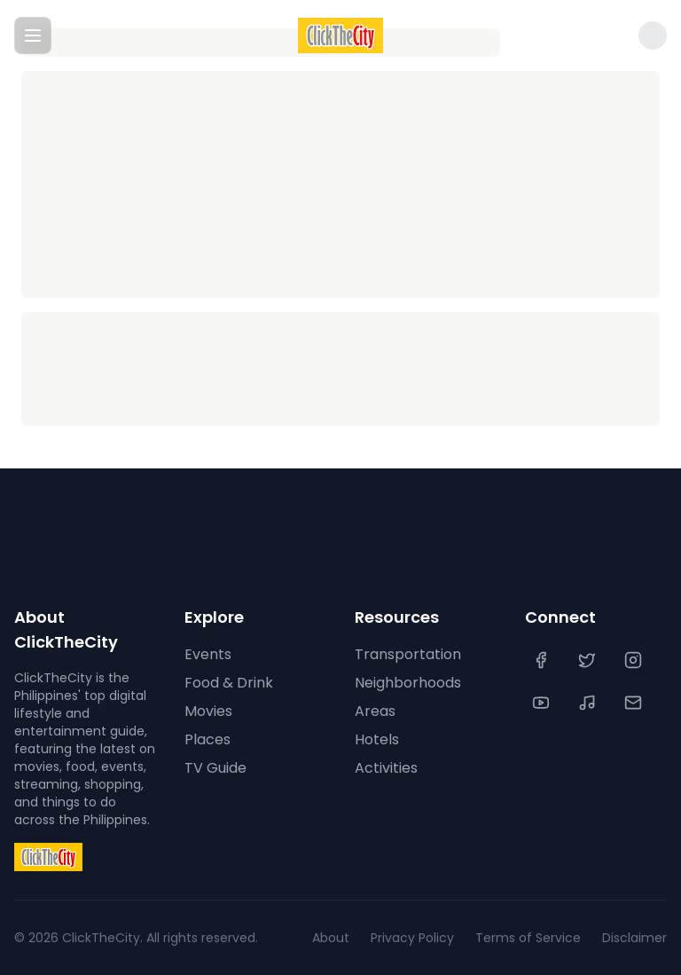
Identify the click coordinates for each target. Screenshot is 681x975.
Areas (375, 711)
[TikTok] (589, 703)
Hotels (377, 739)
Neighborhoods (408, 682)
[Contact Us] (635, 703)
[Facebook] (542, 660)
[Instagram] (635, 660)
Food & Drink (228, 682)
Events (207, 654)
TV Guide (215, 768)
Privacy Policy (412, 938)
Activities (386, 768)
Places (207, 739)
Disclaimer (634, 938)
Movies (208, 711)
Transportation (408, 654)
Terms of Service (528, 938)
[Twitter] (589, 660)
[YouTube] (542, 703)
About (330, 938)
